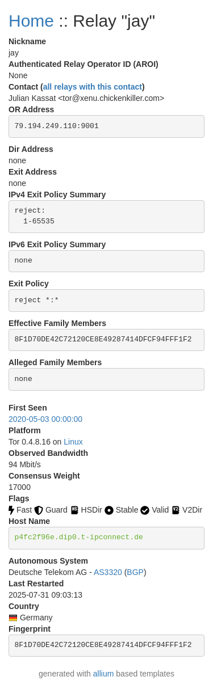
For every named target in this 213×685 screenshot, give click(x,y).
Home (31, 20)
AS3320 (108, 572)
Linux (73, 441)
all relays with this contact (92, 86)
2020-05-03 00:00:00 (45, 419)
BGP (135, 572)
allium (103, 673)
